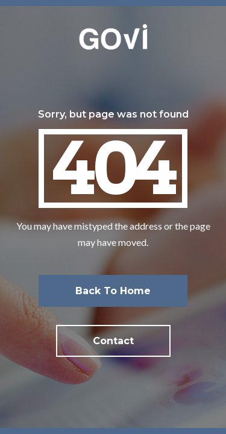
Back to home (113, 291)
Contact (113, 341)
